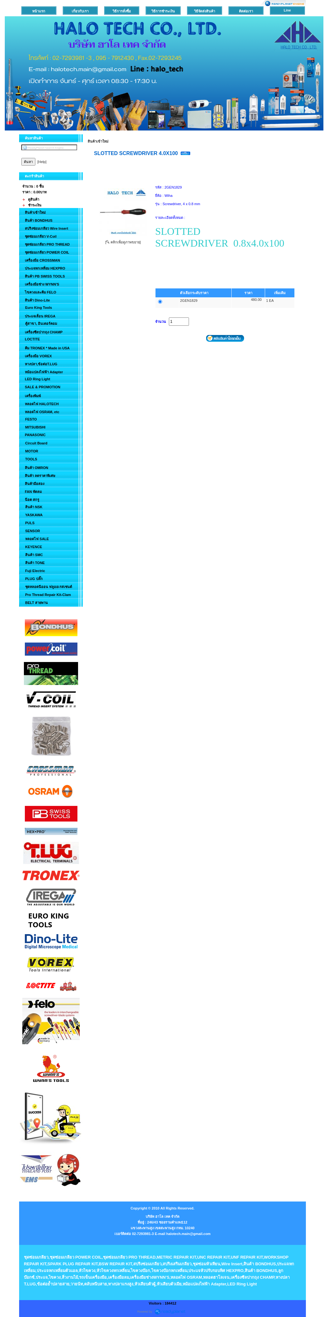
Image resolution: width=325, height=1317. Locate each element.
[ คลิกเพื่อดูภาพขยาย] (123, 242)
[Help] (42, 162)
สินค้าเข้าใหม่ (98, 141)
